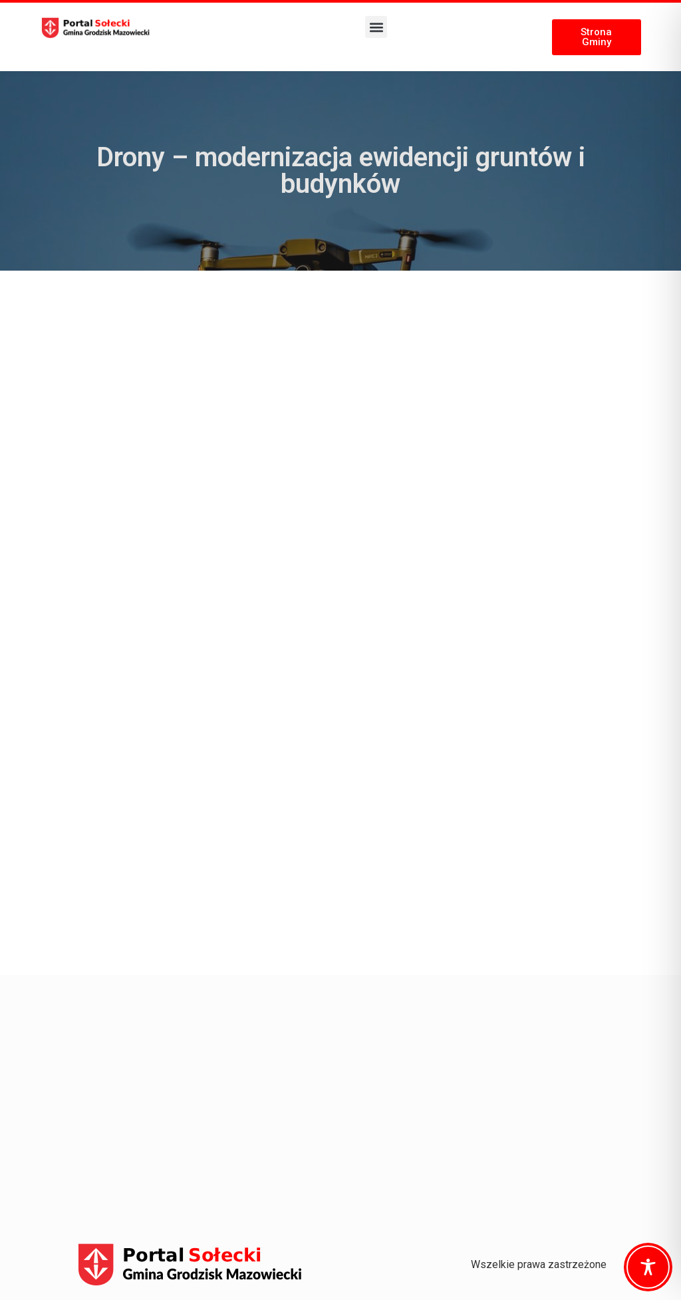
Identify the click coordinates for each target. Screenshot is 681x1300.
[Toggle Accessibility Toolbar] (648, 1267)
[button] (376, 27)
